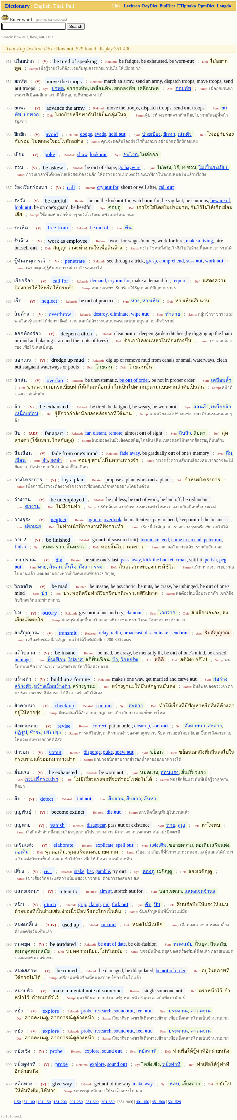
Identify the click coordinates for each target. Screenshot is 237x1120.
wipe (140, 314)
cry (49, 613)
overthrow (60, 314)
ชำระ (35, 732)
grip (82, 904)
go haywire (129, 167)
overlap (55, 380)
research (103, 1010)
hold (116, 134)
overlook (112, 519)
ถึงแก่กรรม (91, 566)
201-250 (76, 1102)
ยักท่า (169, 134)
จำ (45, 460)
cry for (107, 187)
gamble (102, 871)
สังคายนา (194, 725)
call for (60, 281)
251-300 (92, 1102)
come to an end (186, 539)
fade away (130, 453)
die (59, 559)
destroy (100, 314)
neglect (49, 301)
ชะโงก (130, 154)
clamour (133, 612)
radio (116, 633)
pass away (131, 559)
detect (46, 798)
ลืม (229, 453)
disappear (96, 825)
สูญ (181, 825)
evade (100, 134)
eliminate (119, 314)
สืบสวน (116, 798)
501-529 (174, 1102)
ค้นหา (149, 798)
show (82, 154)
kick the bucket (158, 559)
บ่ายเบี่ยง (151, 134)
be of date (111, 944)
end (165, 539)
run (108, 924)
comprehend (171, 260)
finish (20, 546)
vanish (57, 825)
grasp (151, 260)
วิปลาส (75, 659)
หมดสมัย (183, 944)
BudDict (167, 5)
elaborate (63, 845)
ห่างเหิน (150, 301)
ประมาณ (178, 1010)
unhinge (23, 659)
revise (63, 725)
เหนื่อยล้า (221, 406)
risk (48, 871)
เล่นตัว (185, 134)
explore (51, 1010)
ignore (95, 519)
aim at (105, 891)
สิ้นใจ (70, 566)
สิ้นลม (55, 566)
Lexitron (132, 5)
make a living (199, 240)
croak (181, 559)
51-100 (29, 1102)
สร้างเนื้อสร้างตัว (52, 686)
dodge (86, 134)
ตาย (42, 566)
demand (98, 280)
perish (211, 559)
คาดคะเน (200, 1010)
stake (79, 871)
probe (86, 1010)
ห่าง (135, 301)
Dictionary (17, 6)
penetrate (75, 261)
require (179, 280)
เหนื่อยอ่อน (26, 413)
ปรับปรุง (52, 732)
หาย (170, 825)
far (88, 433)
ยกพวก (31, 114)
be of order (134, 380)
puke (108, 752)
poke (49, 154)
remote (115, 433)
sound (123, 1010)
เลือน (20, 460)
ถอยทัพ (183, 88)
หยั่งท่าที (147, 1051)
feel (144, 1010)
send (179, 633)
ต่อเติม (22, 851)
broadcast (132, 633)
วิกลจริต (129, 659)
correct (99, 725)
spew (124, 752)
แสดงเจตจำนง (199, 891)
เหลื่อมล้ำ (221, 380)
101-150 (44, 1102)
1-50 (17, 1102)
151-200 (60, 1102)
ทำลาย (172, 314)
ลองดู (148, 871)
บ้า (44, 593)
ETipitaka (186, 5)
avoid (52, 134)
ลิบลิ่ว (185, 433)
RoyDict (149, 5)
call (71, 187)
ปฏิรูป (21, 732)
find (83, 798)
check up (64, 705)
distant (99, 433)
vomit (55, 752)
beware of (220, 200)
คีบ (148, 904)
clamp (95, 904)
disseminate (156, 633)
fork (120, 904)
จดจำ (56, 460)
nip (106, 904)
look (98, 154)
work (214, 260)
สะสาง (136, 705)
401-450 (142, 1102)
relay (103, 633)
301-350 (108, 1102)
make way (143, 1083)
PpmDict (206, 5)
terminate (150, 539)
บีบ (157, 904)
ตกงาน (32, 506)
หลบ (174, 1083)
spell (124, 845)
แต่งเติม (158, 845)
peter (213, 539)
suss (194, 260)
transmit (68, 633)
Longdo (224, 5)
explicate (104, 845)
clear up (142, 725)
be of (99, 227)
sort (104, 705)
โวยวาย (167, 612)
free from (58, 227)
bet (90, 871)
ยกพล (58, 88)
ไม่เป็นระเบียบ (214, 167)
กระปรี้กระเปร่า (41, 779)
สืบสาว (133, 798)
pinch (50, 904)
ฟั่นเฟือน (56, 659)
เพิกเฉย (33, 526)
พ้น (128, 227)
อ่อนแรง (170, 772)
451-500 (158, 1102)
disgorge (92, 752)
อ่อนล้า (201, 406)
